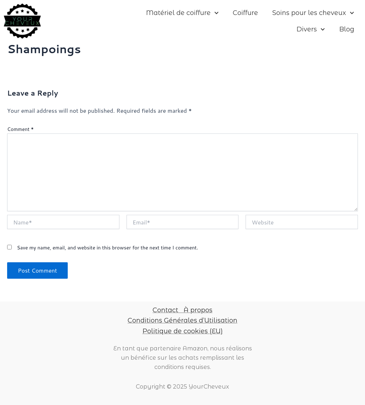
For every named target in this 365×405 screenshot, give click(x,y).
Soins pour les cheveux (313, 13)
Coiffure (245, 13)
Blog (346, 29)
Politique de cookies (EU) (183, 331)
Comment (20, 129)
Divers (311, 29)
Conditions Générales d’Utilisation (182, 320)
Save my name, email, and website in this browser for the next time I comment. (107, 247)
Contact (165, 310)
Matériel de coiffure (182, 13)
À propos (198, 310)
